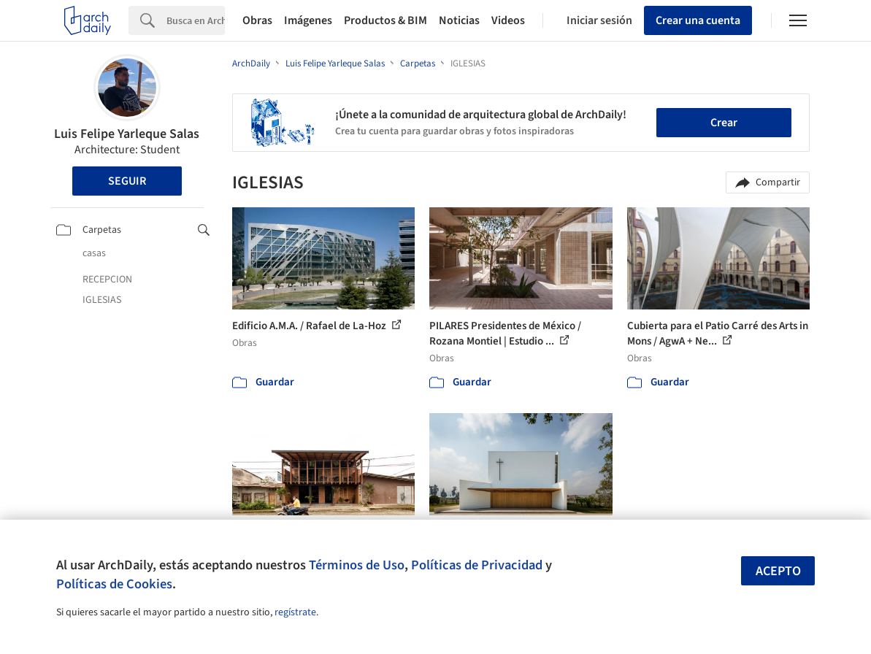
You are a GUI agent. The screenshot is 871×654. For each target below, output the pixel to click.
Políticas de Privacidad (476, 564)
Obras (257, 20)
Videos (508, 20)
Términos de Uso (356, 564)
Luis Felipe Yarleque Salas (126, 134)
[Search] (195, 20)
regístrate (295, 612)
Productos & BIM (385, 20)
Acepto (778, 571)
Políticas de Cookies (114, 583)
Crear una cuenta (698, 20)
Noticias (459, 20)
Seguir (127, 181)
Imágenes (308, 20)
